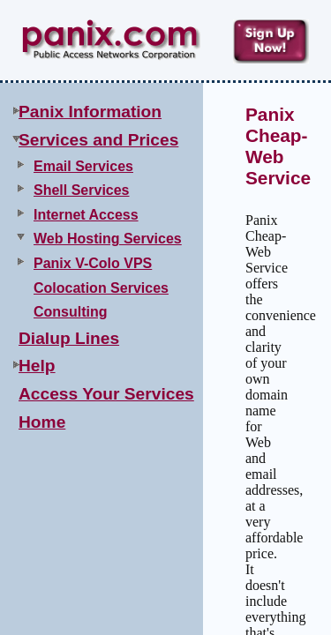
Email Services (83, 166)
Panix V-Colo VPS (93, 263)
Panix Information (90, 111)
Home (42, 422)
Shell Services (82, 190)
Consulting (71, 311)
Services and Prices (98, 140)
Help (37, 365)
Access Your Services (106, 394)
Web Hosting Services (108, 238)
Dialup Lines (69, 338)
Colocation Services (101, 287)
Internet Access (86, 214)
